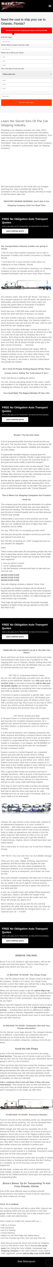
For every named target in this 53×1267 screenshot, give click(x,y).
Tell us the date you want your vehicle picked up (17, 92)
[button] (50, 6)
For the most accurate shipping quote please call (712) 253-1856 (26, 30)
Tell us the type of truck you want (12, 68)
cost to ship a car (42, 990)
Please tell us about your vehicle (12, 52)
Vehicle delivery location (15, 45)
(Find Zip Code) (6, 37)
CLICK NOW (44, 1253)
